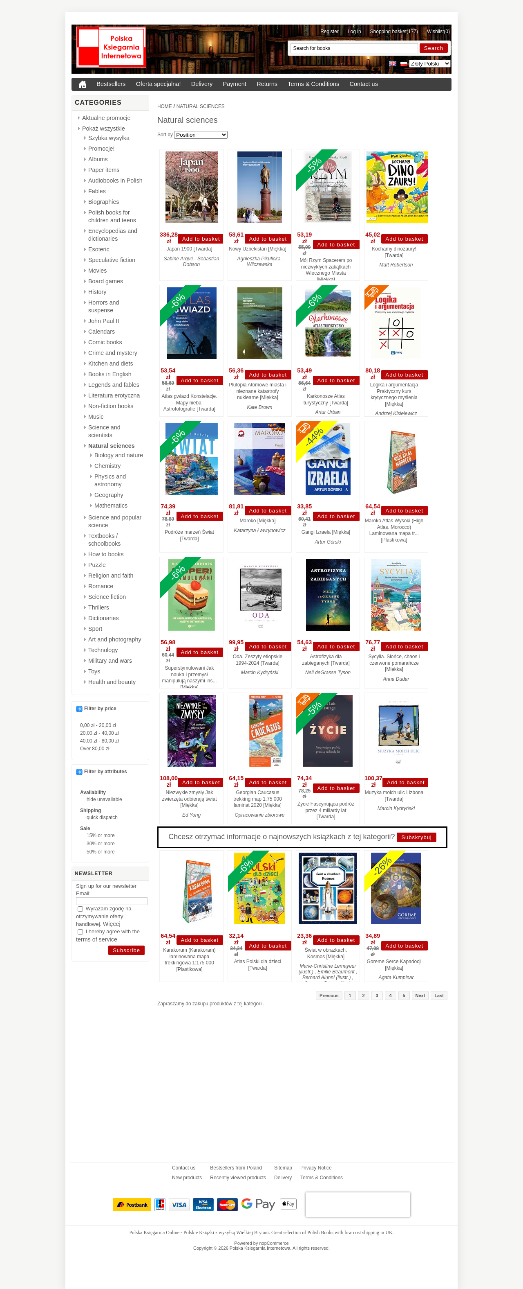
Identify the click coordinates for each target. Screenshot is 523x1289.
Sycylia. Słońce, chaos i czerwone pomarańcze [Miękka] (394, 663)
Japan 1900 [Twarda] (189, 249)
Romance (100, 586)
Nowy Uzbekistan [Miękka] (257, 249)
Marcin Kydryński (259, 672)
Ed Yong (191, 815)
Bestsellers (110, 84)
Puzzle (97, 565)
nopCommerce (274, 1243)
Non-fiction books (110, 406)
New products (187, 1178)
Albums (98, 159)
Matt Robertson (396, 265)
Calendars (101, 331)
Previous (329, 995)
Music (95, 416)
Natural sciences (111, 445)
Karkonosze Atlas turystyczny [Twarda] (326, 399)
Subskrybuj (416, 837)
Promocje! (101, 148)
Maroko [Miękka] (257, 521)
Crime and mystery (112, 353)
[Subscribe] (126, 950)
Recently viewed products (238, 1178)
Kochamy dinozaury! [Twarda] (394, 252)
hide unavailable (104, 799)
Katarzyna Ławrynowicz (259, 530)
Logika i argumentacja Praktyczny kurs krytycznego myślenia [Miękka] (394, 394)
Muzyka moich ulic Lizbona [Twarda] (394, 796)
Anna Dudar (396, 679)
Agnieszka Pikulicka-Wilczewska (259, 261)
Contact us (364, 84)
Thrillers (98, 607)
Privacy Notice (316, 1168)
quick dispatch (102, 817)
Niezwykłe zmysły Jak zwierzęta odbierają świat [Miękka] (189, 799)
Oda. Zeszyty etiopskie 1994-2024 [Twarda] (257, 660)
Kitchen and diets (110, 363)
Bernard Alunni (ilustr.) (326, 977)
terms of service (96, 939)
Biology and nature (118, 455)
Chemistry (107, 466)
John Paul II (103, 321)
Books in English (110, 374)
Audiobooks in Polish (115, 180)
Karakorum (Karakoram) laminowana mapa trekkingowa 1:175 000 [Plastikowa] (189, 959)
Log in (354, 31)
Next (420, 995)
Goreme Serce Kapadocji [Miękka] (394, 965)
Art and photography (114, 639)
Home (164, 106)
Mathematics (110, 505)
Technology (103, 650)
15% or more (101, 835)
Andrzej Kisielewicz (396, 413)
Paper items (103, 170)
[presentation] (358, 1204)
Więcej (112, 924)
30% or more (101, 844)
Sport (95, 628)
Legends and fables (113, 385)
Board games (105, 281)
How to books (106, 554)
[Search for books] (354, 48)
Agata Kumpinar (395, 977)
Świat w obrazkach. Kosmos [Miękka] (326, 953)
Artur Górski (328, 542)
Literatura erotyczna (114, 395)
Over (94, 749)
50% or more (101, 852)
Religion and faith (110, 575)
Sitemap (283, 1168)
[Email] (112, 901)
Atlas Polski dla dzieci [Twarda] (257, 965)
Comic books (105, 342)
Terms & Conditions (313, 84)
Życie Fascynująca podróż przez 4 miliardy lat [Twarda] (325, 810)
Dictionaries (103, 618)
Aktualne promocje (106, 118)
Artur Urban (327, 412)
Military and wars (110, 660)
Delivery (201, 84)
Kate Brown (259, 407)
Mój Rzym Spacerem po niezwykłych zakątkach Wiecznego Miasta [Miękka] (325, 269)
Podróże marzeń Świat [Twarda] (189, 535)
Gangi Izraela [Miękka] (326, 532)
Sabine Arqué (178, 259)
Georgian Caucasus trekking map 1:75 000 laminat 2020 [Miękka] (257, 799)
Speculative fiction (111, 260)
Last (439, 995)
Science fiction (107, 597)
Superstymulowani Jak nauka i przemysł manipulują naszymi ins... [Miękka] (189, 677)
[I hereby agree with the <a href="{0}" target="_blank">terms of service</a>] (80, 932)
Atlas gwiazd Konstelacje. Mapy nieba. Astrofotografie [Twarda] (189, 402)
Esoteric (99, 249)
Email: (83, 893)
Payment (234, 84)
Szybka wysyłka (109, 138)
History (97, 292)
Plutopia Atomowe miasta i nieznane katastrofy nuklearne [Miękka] (257, 391)
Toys (94, 671)
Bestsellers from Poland (236, 1168)
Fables (97, 191)
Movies (97, 270)
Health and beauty (112, 682)
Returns (267, 84)
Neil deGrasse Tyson (328, 672)
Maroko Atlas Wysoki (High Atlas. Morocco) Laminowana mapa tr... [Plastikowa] (394, 530)
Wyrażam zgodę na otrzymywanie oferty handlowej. (104, 916)
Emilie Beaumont (336, 972)
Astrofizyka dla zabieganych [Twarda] (326, 660)
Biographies (103, 202)
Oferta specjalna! (158, 84)
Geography (108, 495)
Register (329, 31)
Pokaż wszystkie (103, 128)
